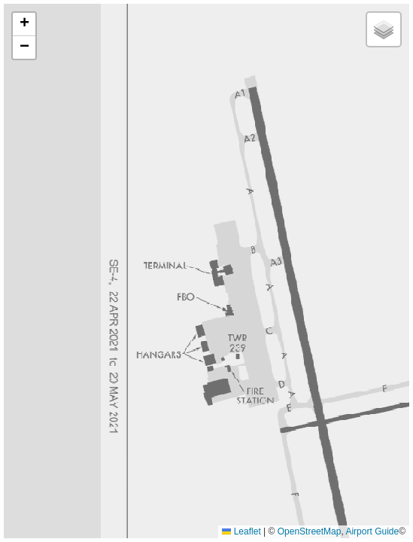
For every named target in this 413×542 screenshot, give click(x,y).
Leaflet (241, 531)
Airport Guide (372, 531)
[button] (24, 24)
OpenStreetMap (310, 531)
